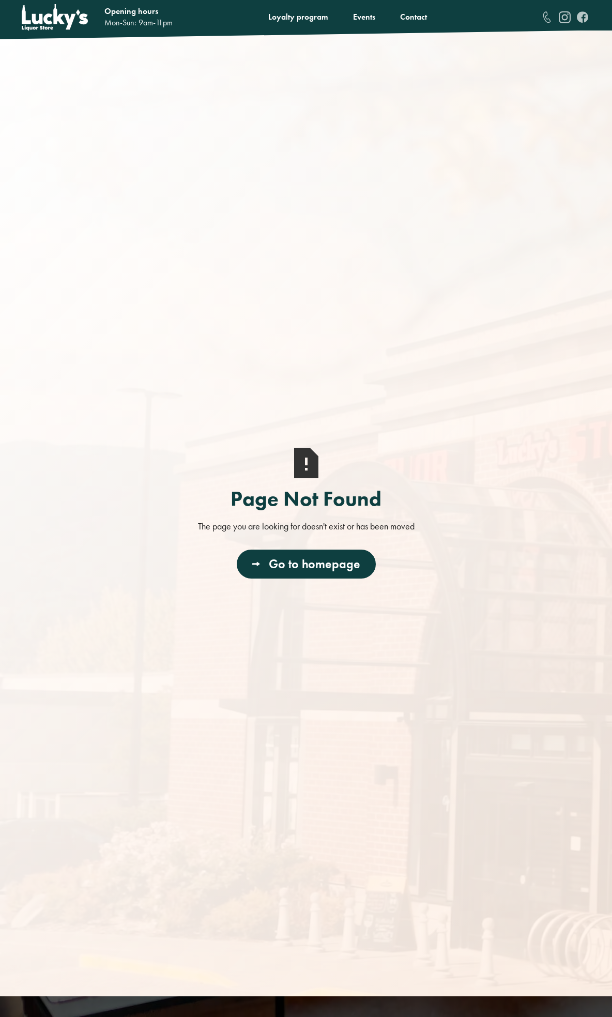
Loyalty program (298, 16)
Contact (413, 16)
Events (364, 16)
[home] (55, 17)
